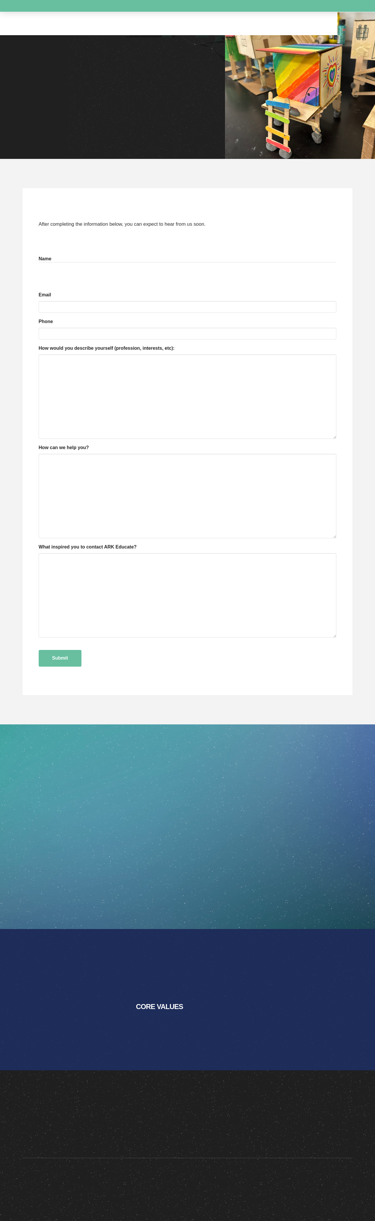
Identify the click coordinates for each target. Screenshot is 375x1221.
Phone (46, 321)
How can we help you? (64, 447)
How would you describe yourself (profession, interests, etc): (107, 348)
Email (46, 295)
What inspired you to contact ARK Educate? (88, 546)
